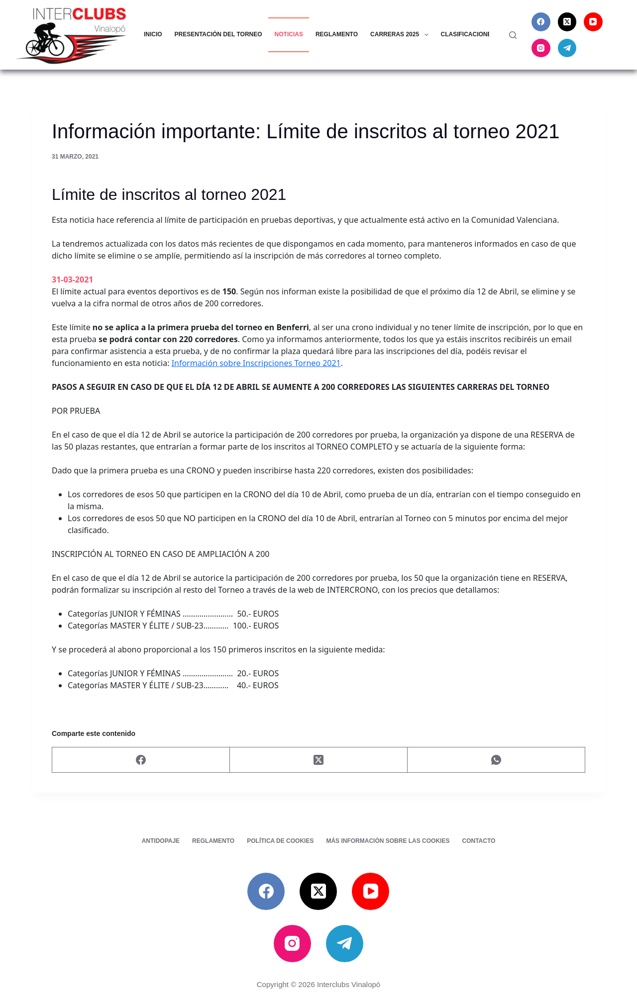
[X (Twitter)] (567, 21)
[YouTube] (593, 21)
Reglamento (337, 34)
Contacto (478, 840)
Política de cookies (280, 840)
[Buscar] (513, 35)
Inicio (153, 34)
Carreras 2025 (401, 35)
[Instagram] (540, 48)
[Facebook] (540, 21)
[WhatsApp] (496, 760)
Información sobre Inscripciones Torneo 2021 (256, 363)
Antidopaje (161, 840)
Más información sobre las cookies (387, 840)
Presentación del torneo (218, 34)
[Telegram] (567, 48)
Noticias (289, 34)
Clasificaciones (475, 35)
